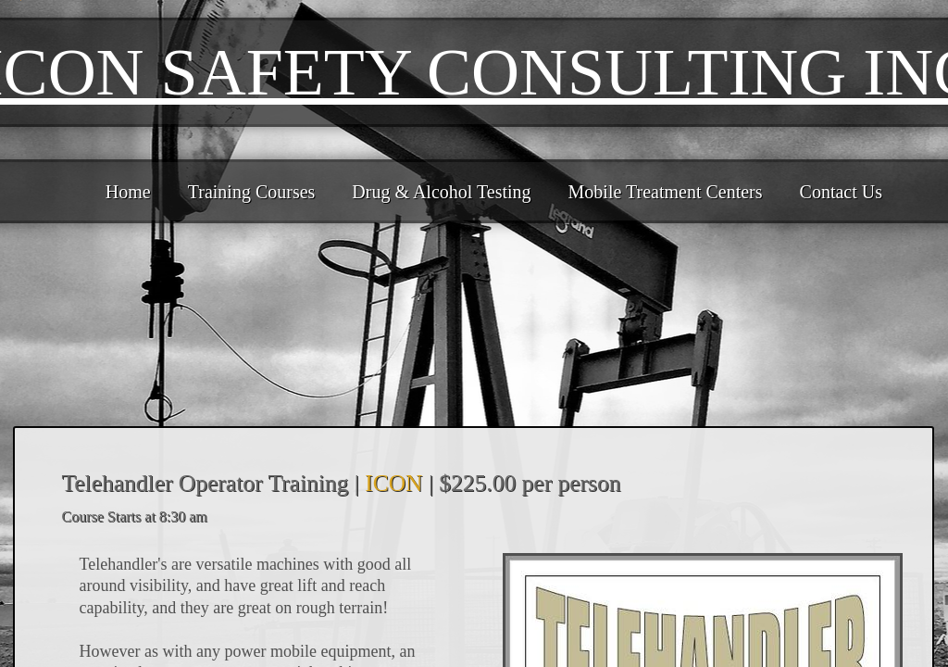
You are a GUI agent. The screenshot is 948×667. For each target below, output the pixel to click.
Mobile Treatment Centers (665, 192)
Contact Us (841, 192)
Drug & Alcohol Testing (441, 192)
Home (128, 192)
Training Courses (252, 192)
